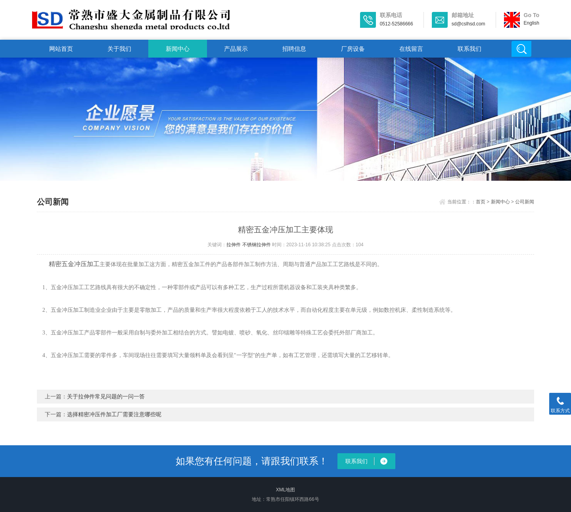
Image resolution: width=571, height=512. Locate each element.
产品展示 (236, 48)
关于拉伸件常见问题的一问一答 (106, 396)
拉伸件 (233, 244)
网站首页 (61, 48)
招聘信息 (294, 48)
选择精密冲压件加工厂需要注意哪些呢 (114, 414)
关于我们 (119, 48)
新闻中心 (178, 48)
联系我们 (469, 48)
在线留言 (411, 48)
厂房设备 (353, 48)
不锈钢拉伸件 (256, 244)
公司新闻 (524, 202)
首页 (480, 202)
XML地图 (285, 490)
